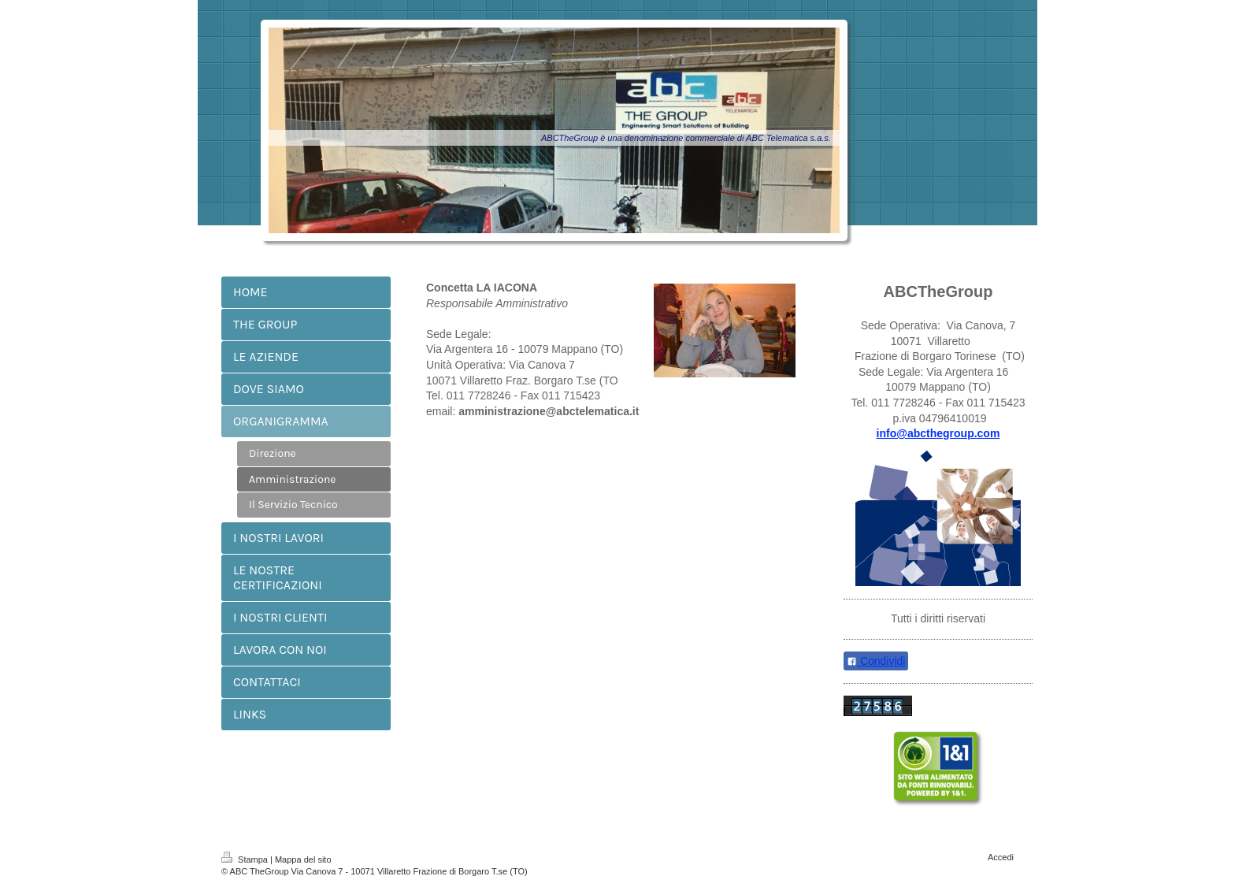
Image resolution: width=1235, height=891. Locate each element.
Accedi (1001, 857)
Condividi (876, 661)
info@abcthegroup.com (938, 433)
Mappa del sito (303, 859)
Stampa (245, 859)
